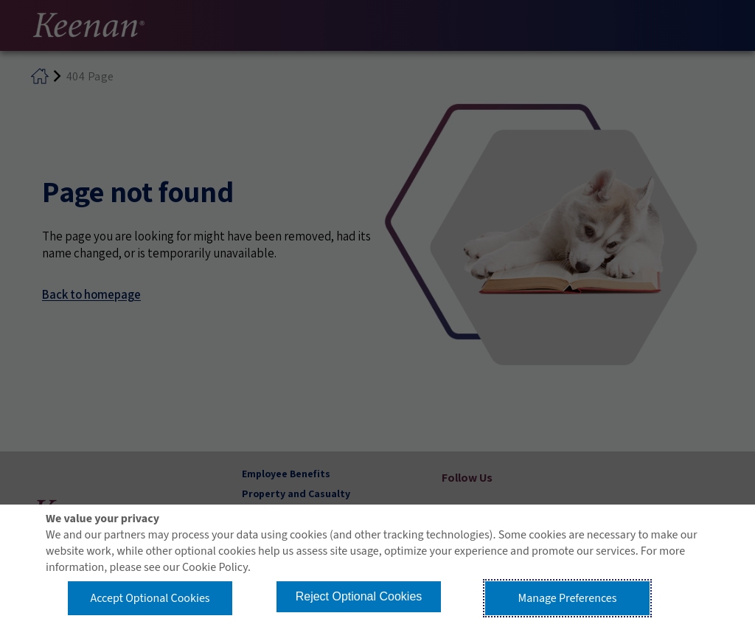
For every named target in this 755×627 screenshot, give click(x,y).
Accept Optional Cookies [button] (149, 598)
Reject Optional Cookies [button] (359, 596)
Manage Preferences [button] (567, 598)
